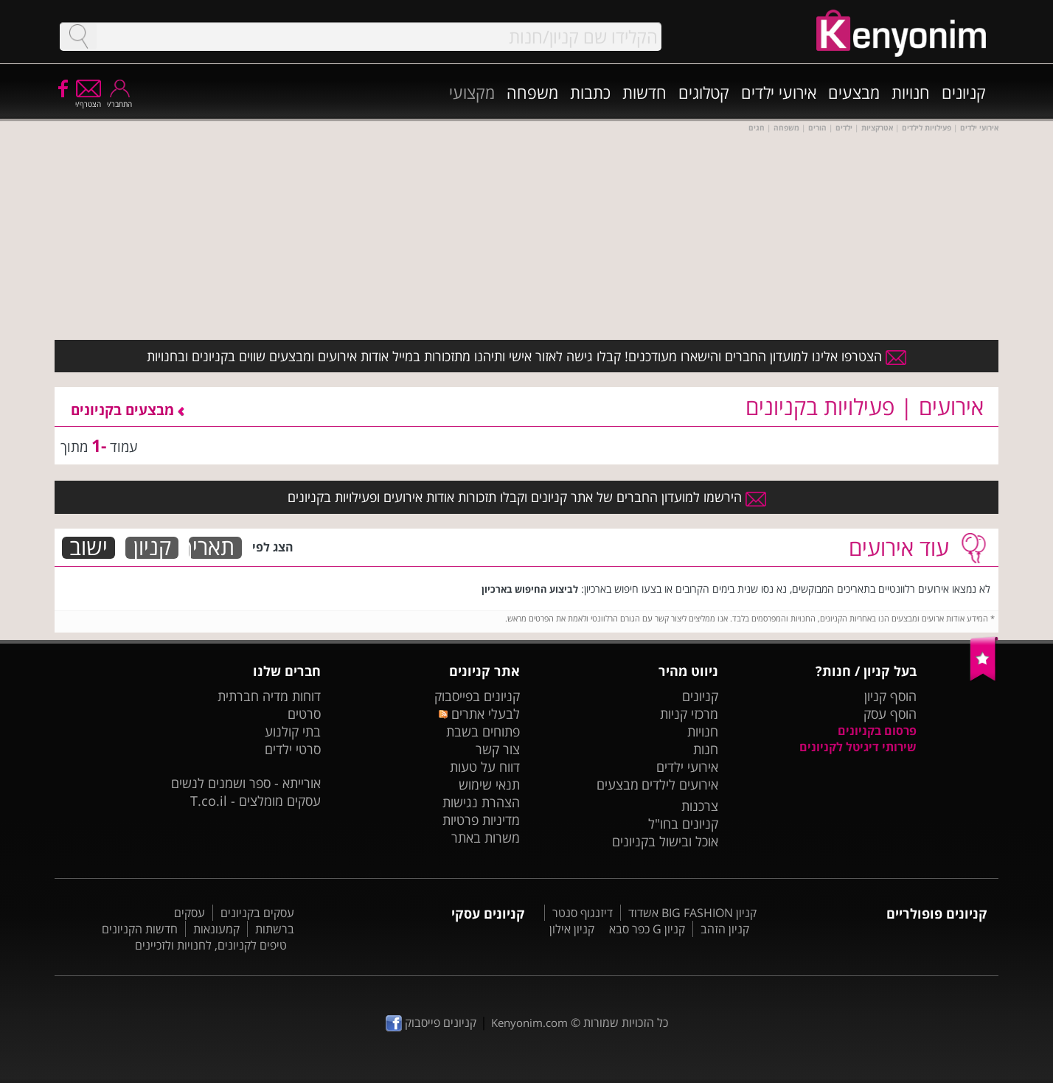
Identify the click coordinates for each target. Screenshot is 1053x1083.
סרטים (304, 713)
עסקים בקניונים (257, 913)
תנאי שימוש (489, 784)
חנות (705, 749)
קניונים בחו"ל (683, 823)
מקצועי (472, 92)
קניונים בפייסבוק (477, 696)
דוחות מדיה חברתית (269, 696)
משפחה (532, 92)
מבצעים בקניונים (127, 409)
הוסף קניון (890, 696)
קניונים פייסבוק (431, 1022)
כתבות (590, 92)
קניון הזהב (725, 929)
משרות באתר (485, 837)
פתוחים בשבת (483, 731)
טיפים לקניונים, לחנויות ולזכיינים (211, 945)
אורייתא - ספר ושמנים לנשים (246, 783)
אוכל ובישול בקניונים (665, 841)
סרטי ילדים (293, 749)
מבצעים (854, 92)
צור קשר (498, 749)
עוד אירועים (899, 547)
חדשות (644, 92)
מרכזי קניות (689, 713)
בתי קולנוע (293, 731)
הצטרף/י (88, 99)
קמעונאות (216, 929)
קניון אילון (571, 929)
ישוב (88, 548)
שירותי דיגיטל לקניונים (858, 747)
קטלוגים (703, 92)
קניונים (964, 92)
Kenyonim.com (529, 1022)
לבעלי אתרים (479, 713)
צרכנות (699, 806)
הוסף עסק (890, 713)
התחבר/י (119, 99)
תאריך (211, 548)
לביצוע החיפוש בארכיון (530, 589)
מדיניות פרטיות (481, 820)
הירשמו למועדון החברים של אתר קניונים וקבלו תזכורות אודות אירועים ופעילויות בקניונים (527, 497)
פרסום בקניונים (877, 730)
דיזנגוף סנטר (582, 913)
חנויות (911, 92)
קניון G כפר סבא (647, 929)
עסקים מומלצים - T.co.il (255, 800)
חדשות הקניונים (140, 929)
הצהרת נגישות (481, 802)
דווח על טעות (485, 767)
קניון (152, 548)
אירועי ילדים (778, 92)
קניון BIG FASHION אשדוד (692, 913)
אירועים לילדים (680, 784)
